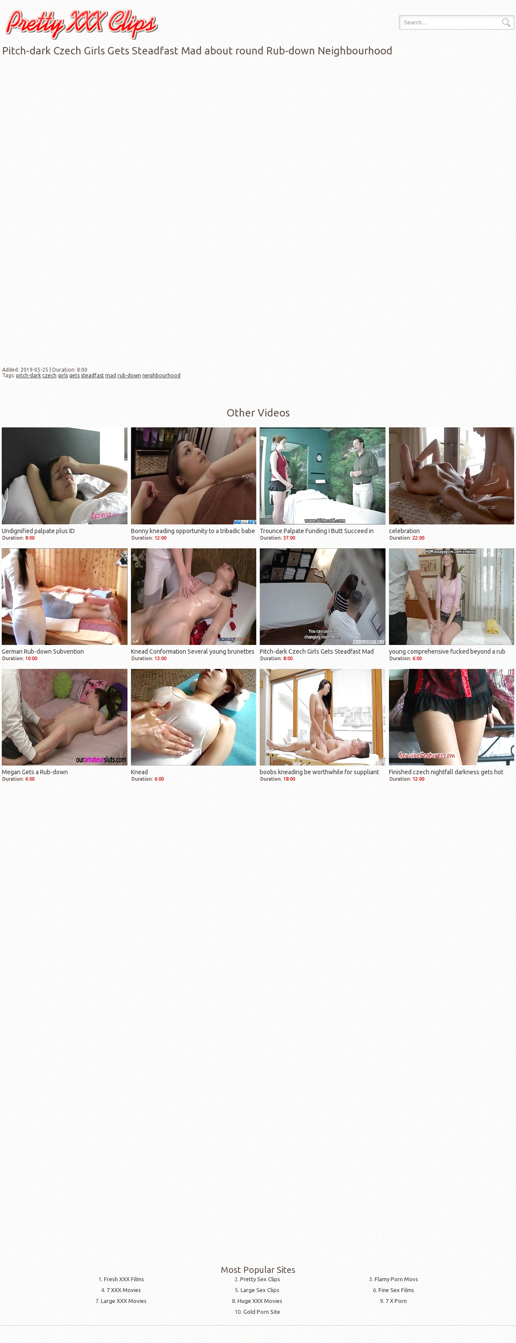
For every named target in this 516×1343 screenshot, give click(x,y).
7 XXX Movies (124, 1290)
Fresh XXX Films (124, 1279)
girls (63, 375)
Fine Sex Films (396, 1290)
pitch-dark (28, 375)
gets (74, 375)
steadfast (92, 375)
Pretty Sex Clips (260, 1279)
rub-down (129, 375)
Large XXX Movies (124, 1301)
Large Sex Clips (260, 1290)
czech (49, 375)
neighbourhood (161, 375)
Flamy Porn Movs (396, 1279)
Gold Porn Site (261, 1312)
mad (110, 375)
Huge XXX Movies (260, 1301)
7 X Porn (396, 1301)
